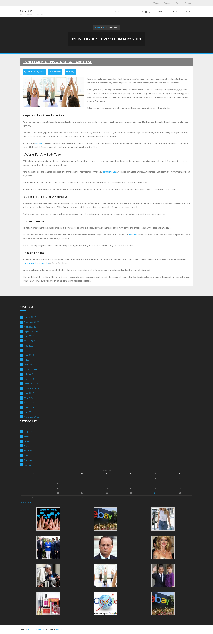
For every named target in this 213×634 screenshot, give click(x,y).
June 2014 (29, 407)
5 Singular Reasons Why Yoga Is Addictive (57, 62)
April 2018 (29, 378)
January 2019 (30, 364)
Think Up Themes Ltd (36, 629)
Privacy (188, 3)
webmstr (56, 71)
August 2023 (30, 326)
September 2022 (31, 331)
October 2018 (30, 369)
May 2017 (28, 397)
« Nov (23, 502)
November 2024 (31, 322)
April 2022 (29, 336)
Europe (27, 441)
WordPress (60, 629)
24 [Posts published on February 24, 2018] (155, 493)
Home (97, 27)
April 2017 (29, 402)
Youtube (133, 234)
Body (178, 3)
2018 (105, 27)
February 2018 (31, 383)
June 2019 (29, 355)
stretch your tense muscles (36, 263)
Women (156, 3)
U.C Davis (40, 143)
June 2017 (29, 393)
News (26, 445)
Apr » (30, 502)
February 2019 (31, 359)
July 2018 (28, 374)
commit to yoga (110, 171)
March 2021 (29, 340)
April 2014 (29, 412)
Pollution (28, 450)
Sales (26, 455)
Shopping (28, 460)
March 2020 (29, 350)
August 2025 (30, 317)
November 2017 (31, 388)
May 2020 (28, 345)
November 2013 (31, 416)
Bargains (167, 3)
